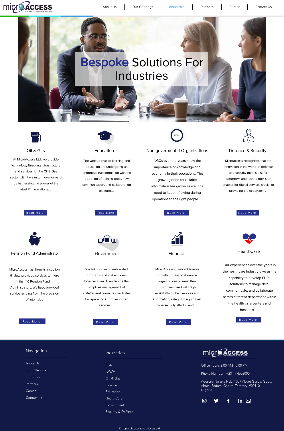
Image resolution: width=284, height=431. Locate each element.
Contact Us (34, 397)
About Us (32, 363)
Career (31, 391)
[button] (143, 7)
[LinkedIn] (240, 401)
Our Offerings (36, 370)
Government (115, 405)
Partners (32, 384)
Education (113, 391)
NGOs (110, 372)
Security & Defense (119, 411)
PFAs (109, 365)
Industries (33, 377)
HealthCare (114, 398)
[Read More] (35, 213)
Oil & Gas (113, 378)
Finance (111, 385)
